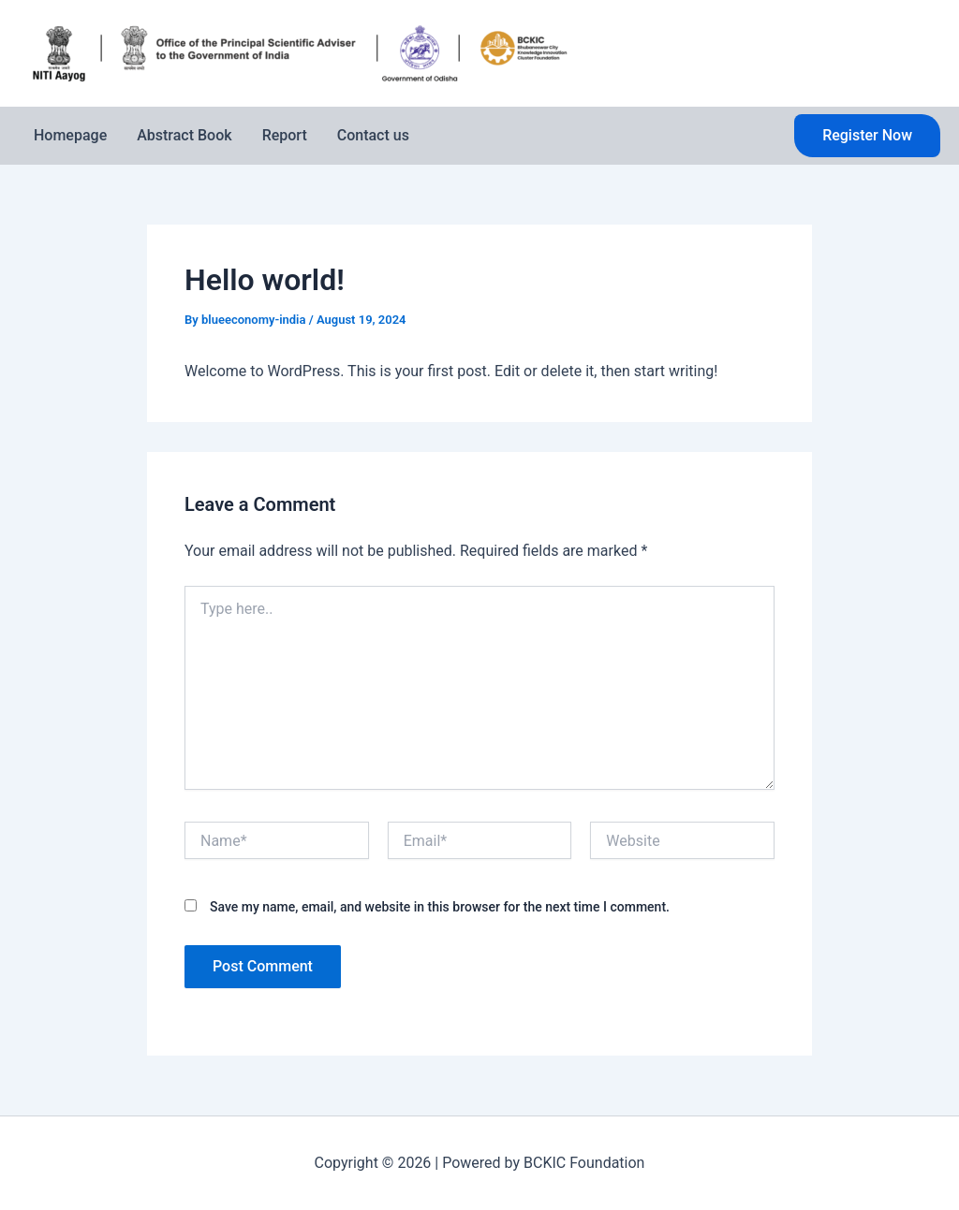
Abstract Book (184, 135)
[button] (867, 135)
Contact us (373, 135)
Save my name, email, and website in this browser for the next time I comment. (440, 906)
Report (284, 135)
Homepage (70, 135)
